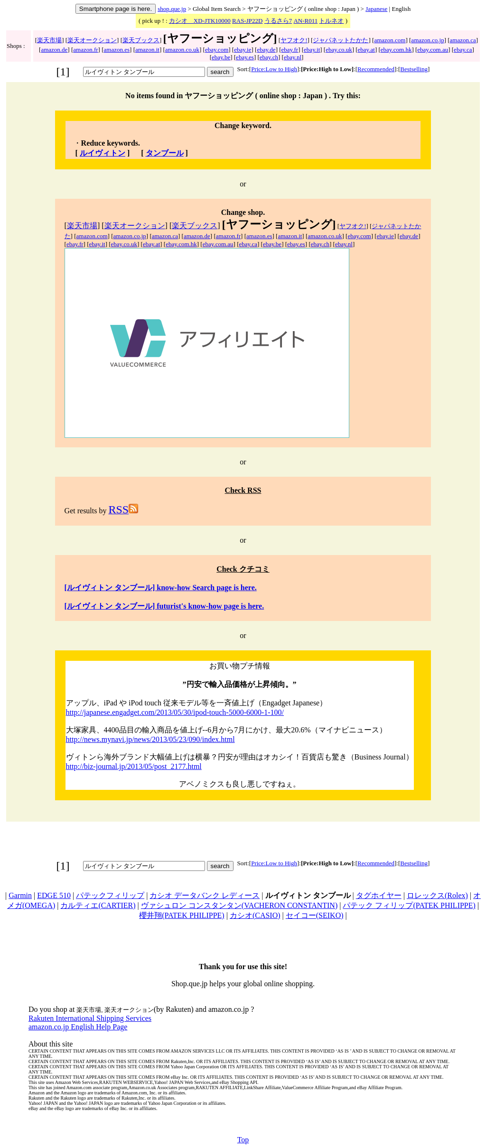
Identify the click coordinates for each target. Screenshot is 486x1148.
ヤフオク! (293, 40)
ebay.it (312, 49)
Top (243, 1140)
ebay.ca (463, 49)
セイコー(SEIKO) (315, 915)
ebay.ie (242, 49)
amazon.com (389, 40)
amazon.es (117, 49)
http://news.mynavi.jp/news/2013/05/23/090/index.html (150, 739)
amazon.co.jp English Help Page (77, 1027)
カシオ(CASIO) (255, 915)
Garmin (20, 895)
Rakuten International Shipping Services (89, 1018)
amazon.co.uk (182, 49)
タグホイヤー (379, 895)
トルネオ (331, 20)
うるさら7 (278, 20)
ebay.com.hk (396, 49)
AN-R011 (305, 20)
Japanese (376, 8)
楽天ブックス (140, 40)
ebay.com (216, 49)
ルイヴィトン (102, 153)
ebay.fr (290, 49)
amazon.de (54, 49)
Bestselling (414, 69)
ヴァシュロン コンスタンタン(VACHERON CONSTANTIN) (239, 905)
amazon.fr (85, 49)
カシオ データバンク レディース (205, 895)
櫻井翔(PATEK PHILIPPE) (181, 915)
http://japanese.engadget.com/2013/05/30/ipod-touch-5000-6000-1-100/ (175, 712)
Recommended (375, 69)
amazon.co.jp (427, 40)
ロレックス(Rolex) (437, 895)
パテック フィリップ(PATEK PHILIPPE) (409, 905)
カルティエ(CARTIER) (97, 905)
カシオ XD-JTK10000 (200, 20)
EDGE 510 (54, 895)
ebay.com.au (432, 49)
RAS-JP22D (247, 20)
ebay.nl (292, 57)
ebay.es (245, 57)
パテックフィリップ (110, 895)
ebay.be (221, 57)
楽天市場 (49, 40)
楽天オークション (92, 40)
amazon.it (147, 49)
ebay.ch (269, 57)
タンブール (165, 153)
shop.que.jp (172, 8)
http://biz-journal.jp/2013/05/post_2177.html (134, 766)
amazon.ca (463, 40)
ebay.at (366, 49)
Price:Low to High (274, 69)
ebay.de (266, 49)
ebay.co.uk (339, 49)
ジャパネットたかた (340, 40)
